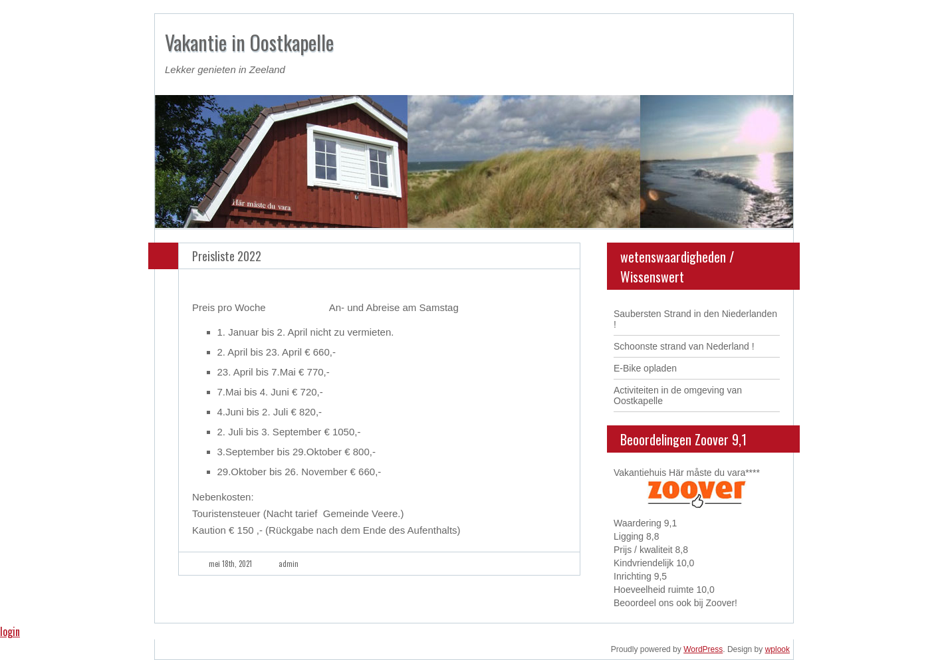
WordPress (703, 649)
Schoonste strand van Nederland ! (684, 346)
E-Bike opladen (645, 368)
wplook (777, 649)
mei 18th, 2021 (230, 563)
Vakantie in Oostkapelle (249, 42)
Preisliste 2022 (226, 256)
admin (288, 563)
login (10, 631)
